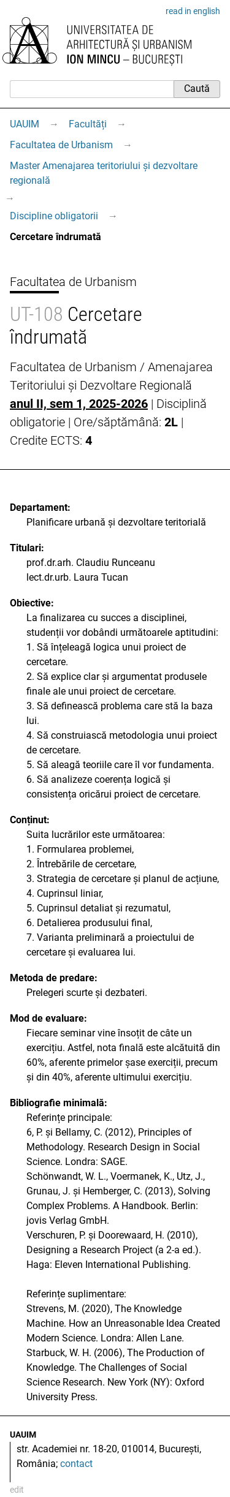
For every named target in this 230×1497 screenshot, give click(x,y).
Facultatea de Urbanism (61, 145)
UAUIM (24, 124)
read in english (193, 11)
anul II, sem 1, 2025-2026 (79, 403)
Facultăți (88, 124)
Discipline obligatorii (54, 216)
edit (17, 1490)
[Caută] (92, 88)
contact (76, 1463)
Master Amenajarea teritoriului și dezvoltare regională (103, 173)
